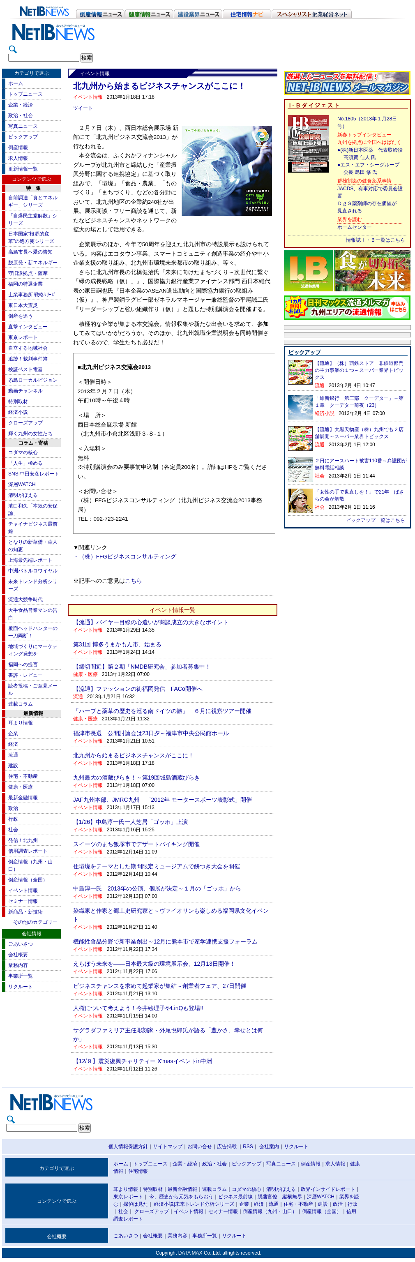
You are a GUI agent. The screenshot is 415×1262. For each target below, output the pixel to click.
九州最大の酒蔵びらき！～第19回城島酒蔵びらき (137, 777)
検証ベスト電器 (25, 369)
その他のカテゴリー (35, 922)
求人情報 (18, 158)
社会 (13, 830)
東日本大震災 (23, 305)
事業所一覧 (20, 976)
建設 (13, 765)
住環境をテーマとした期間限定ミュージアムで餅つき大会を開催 (156, 866)
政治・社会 (20, 115)
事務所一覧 (204, 1236)
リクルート (20, 987)
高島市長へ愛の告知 (30, 252)
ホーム (15, 83)
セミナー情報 (23, 901)
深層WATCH (22, 484)
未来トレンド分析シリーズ (204, 1204)
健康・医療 (20, 787)
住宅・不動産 (23, 776)
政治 (13, 808)
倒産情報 (18, 147)
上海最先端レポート (30, 560)
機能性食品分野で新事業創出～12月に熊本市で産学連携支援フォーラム (165, 941)
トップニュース (25, 94)
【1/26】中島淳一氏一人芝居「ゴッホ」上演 (130, 822)
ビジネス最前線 (235, 1197)
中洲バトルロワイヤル (33, 571)
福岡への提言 (23, 664)
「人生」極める (25, 463)
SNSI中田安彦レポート (33, 474)
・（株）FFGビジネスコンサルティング (124, 557)
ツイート (83, 108)
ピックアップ (23, 137)
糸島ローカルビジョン (33, 380)
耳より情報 (20, 723)
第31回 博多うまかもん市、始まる (117, 644)
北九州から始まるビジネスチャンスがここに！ (133, 755)
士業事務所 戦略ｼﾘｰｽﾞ (32, 295)
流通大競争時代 (25, 599)
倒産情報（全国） (28, 880)
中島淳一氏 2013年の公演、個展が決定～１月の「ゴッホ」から (157, 888)
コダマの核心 (23, 452)
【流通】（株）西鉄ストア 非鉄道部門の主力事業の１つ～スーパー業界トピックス (359, 370)
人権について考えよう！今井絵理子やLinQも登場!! (138, 1008)
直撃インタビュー (28, 327)
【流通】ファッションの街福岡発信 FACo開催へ (138, 688)
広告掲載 (227, 1146)
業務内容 (18, 965)
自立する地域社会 (28, 348)
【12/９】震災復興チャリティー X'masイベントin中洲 (142, 1061)
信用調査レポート (28, 851)
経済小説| (164, 1204)
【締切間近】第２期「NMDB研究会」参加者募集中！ (142, 666)
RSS (248, 1146)
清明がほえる (23, 495)
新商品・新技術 (25, 912)
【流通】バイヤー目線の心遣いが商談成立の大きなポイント (150, 622)
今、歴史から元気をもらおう (181, 1197)
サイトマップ (167, 1146)
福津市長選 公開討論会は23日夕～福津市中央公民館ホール (151, 733)
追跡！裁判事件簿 (28, 359)
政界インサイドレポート (328, 1189)
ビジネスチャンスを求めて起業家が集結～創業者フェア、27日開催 (160, 986)
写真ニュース (23, 126)
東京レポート (23, 337)
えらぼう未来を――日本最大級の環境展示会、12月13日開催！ (154, 963)
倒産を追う (20, 316)
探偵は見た (135, 1204)
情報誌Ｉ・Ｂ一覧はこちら (375, 240)
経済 (13, 744)
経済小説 (18, 412)
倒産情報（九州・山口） (270, 1211)
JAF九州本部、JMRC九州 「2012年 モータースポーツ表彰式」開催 (162, 799)
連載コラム (20, 704)
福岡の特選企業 (25, 284)
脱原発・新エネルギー (33, 262)
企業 (13, 733)
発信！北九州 (23, 840)
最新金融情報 (23, 798)
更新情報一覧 (23, 169)
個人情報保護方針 (128, 1146)
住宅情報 (138, 1171)
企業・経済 (20, 105)
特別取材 (18, 401)
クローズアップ (25, 423)
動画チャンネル (25, 391)
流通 (13, 755)
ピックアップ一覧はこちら (375, 520)
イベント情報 (23, 890)
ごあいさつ (20, 944)
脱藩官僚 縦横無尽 (280, 1197)
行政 (13, 819)
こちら (133, 581)
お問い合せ (199, 1146)
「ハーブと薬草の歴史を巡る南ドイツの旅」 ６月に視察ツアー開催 (162, 711)
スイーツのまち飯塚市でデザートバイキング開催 (136, 844)
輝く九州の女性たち (30, 433)
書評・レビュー (25, 675)
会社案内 (269, 1146)
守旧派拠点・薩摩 (28, 273)
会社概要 (18, 954)
